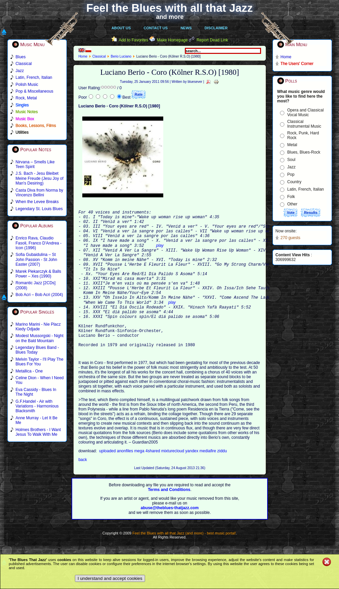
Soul (291, 159)
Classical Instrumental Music (304, 124)
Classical (99, 56)
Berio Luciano (121, 56)
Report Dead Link (212, 40)
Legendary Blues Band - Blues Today (37, 350)
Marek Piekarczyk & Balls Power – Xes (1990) (38, 274)
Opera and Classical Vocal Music (305, 112)
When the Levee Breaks (37, 201)
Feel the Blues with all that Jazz (169, 8)
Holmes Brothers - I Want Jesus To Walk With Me (38, 432)
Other (292, 204)
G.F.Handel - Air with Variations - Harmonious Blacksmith (37, 406)
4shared (153, 480)
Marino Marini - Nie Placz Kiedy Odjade (38, 326)
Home (82, 56)
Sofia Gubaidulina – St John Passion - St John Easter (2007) (36, 259)
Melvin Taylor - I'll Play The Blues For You (39, 361)
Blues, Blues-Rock (303, 152)
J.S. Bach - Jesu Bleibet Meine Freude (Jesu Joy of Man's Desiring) (39, 178)
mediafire (208, 480)
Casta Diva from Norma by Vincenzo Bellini (39, 192)
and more (170, 16)
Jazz (291, 167)
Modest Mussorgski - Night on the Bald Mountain (39, 338)
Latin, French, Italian (305, 189)
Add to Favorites (133, 40)
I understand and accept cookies (110, 578)
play (160, 254)
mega (139, 480)
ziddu (222, 480)
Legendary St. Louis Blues (39, 208)
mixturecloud (173, 480)
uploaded (108, 480)
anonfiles (125, 480)
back (82, 489)
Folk (291, 196)
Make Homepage (172, 40)
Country (294, 181)
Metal (292, 144)
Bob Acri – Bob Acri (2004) (39, 294)
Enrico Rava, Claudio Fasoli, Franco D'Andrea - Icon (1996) (38, 243)
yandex (192, 480)
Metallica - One (29, 371)
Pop (290, 174)
